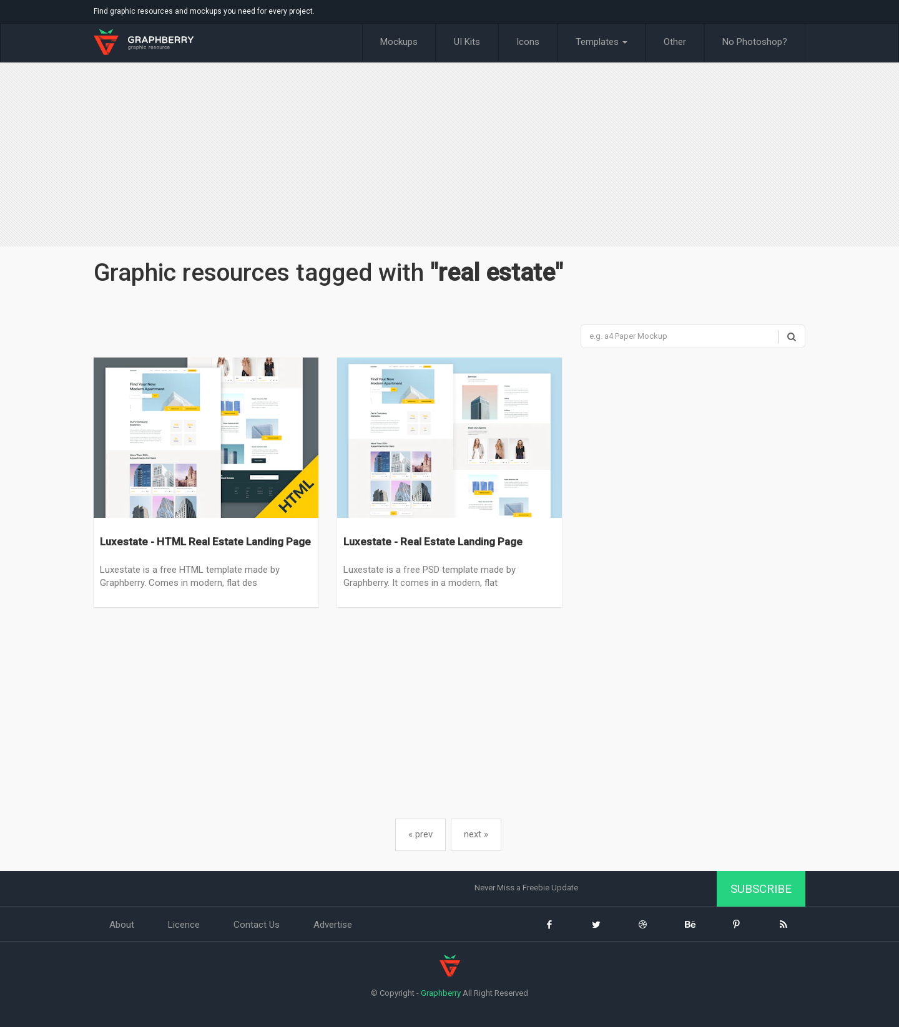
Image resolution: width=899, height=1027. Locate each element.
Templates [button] (601, 41)
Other (675, 41)
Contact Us (256, 924)
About (121, 924)
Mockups (399, 41)
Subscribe (761, 889)
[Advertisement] (449, 156)
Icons (527, 41)
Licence (184, 924)
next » (476, 834)
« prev (420, 834)
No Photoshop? (754, 41)
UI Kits (467, 41)
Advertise (332, 924)
